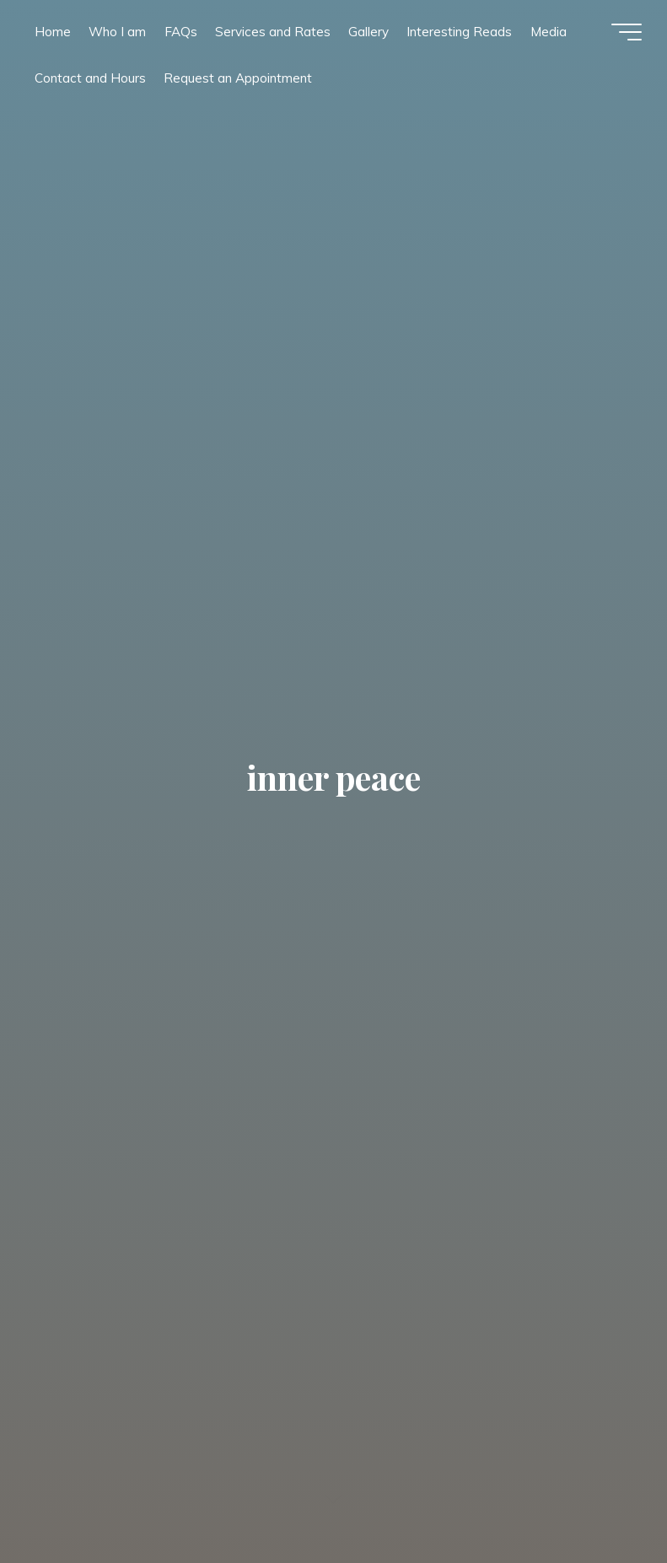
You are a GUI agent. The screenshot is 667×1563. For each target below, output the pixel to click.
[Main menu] (626, 32)
